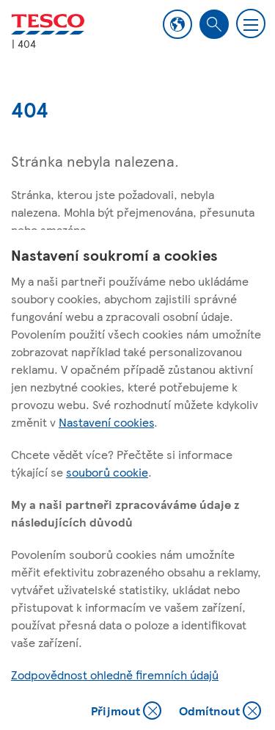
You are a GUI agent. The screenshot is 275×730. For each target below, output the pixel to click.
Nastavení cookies (106, 421)
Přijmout (126, 712)
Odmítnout (220, 712)
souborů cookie (107, 471)
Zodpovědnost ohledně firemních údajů (115, 674)
